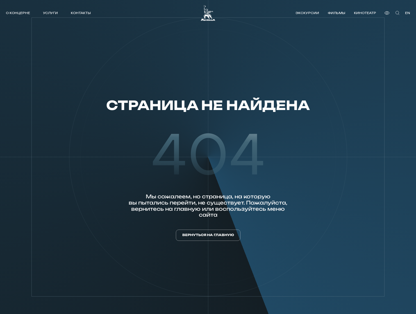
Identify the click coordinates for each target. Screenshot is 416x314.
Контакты (81, 13)
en (407, 13)
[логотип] (208, 13)
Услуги (50, 13)
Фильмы (336, 13)
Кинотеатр (365, 13)
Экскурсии (307, 13)
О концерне (18, 13)
